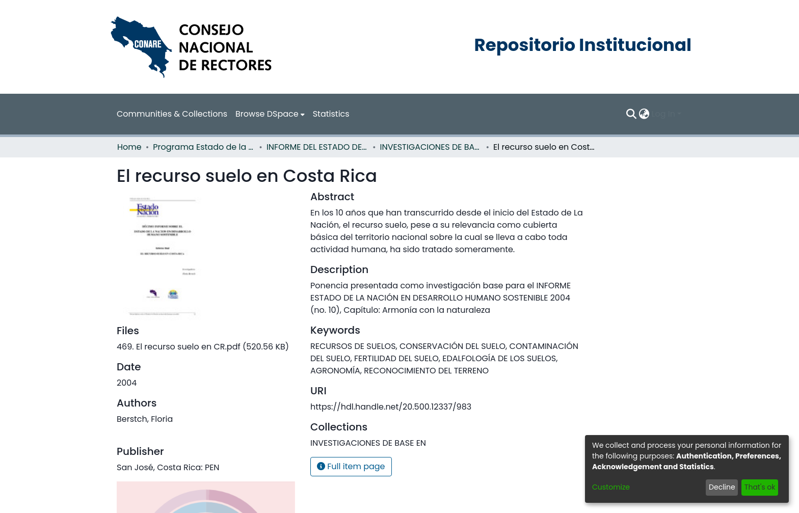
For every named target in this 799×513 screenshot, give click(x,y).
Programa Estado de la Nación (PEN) (204, 147)
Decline (722, 487)
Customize (611, 487)
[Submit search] (631, 114)
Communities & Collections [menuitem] (172, 114)
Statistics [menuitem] (331, 114)
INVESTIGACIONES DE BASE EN (431, 147)
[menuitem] (270, 114)
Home (129, 147)
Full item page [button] (351, 466)
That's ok (760, 487)
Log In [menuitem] (663, 114)
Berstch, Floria (145, 419)
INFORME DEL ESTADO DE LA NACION (317, 147)
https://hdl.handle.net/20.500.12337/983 (390, 407)
